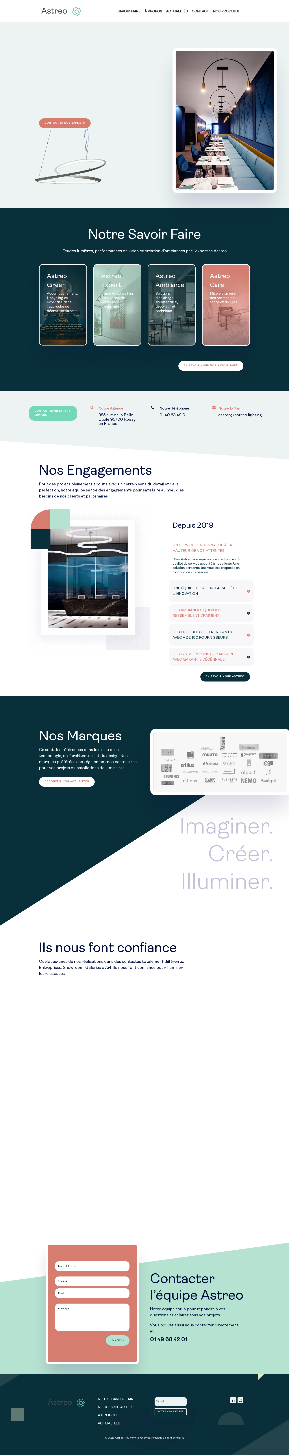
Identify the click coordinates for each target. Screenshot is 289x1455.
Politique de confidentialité (167, 1438)
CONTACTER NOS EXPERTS (65, 123)
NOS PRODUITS (226, 11)
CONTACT (200, 11)
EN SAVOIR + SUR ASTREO (224, 677)
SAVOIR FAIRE (128, 11)
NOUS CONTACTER (115, 1408)
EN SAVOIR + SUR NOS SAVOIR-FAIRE (210, 366)
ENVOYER (118, 1341)
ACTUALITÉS (177, 11)
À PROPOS (153, 11)
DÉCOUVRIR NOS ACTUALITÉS (67, 782)
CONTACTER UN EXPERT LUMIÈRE (53, 413)
